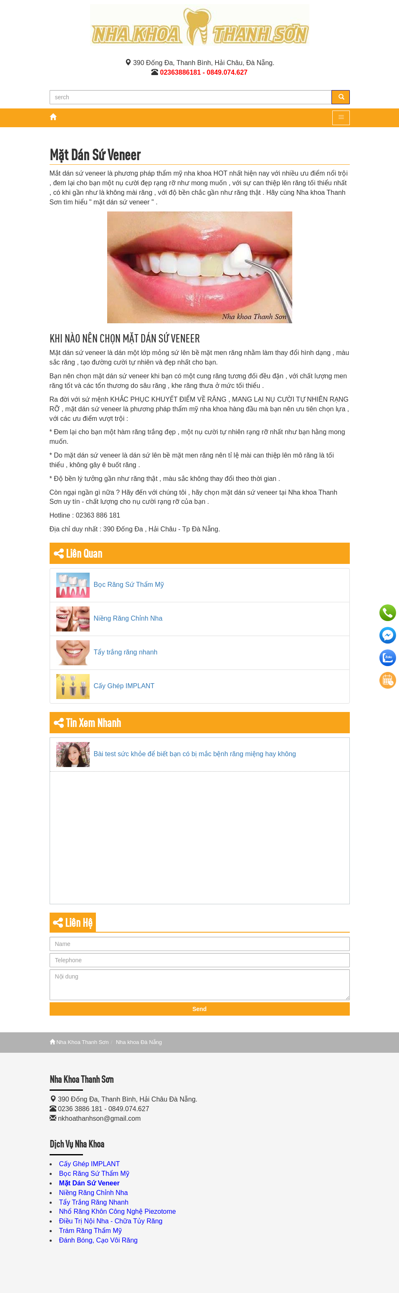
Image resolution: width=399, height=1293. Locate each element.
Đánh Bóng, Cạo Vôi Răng (98, 1240)
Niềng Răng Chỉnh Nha (128, 618)
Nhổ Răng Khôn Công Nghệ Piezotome (117, 1211)
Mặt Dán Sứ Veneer (89, 1183)
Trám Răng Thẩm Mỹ (90, 1230)
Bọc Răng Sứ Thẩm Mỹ (129, 584)
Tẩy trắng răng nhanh (126, 652)
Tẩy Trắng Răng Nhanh (94, 1202)
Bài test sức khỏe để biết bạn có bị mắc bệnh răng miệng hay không (195, 753)
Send (199, 1009)
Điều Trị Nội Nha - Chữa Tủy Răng (111, 1221)
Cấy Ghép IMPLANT (124, 685)
